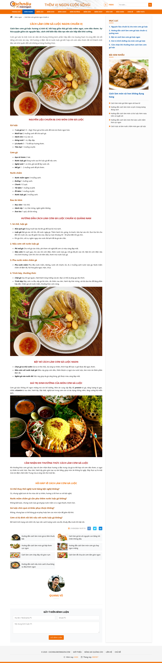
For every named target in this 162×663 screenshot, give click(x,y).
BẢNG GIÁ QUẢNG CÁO (93, 652)
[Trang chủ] (11, 17)
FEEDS (111, 5)
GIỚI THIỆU (77, 652)
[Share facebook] (89, 528)
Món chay (98, 12)
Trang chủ (16, 12)
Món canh (62, 12)
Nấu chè (109, 12)
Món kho (50, 12)
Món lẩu (39, 12)
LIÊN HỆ (109, 652)
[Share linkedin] (100, 528)
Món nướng (75, 12)
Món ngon (28, 12)
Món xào (87, 12)
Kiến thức (141, 12)
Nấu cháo (120, 12)
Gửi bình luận (56, 637)
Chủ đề (118, 652)
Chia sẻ (130, 12)
